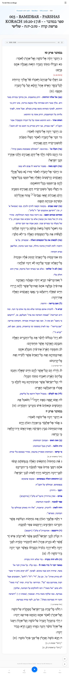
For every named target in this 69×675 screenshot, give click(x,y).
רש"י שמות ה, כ (53, 643)
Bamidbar (35, 11)
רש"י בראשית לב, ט (51, 648)
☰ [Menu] (65, 2)
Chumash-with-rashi (23, 11)
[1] (32, 194)
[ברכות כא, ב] (57, 75)
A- (64, 664)
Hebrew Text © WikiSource (44, 664)
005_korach (44, 11)
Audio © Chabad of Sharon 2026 (26, 664)
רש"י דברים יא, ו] (57, 366)
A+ (65, 659)
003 (51, 11)
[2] (32, 399)
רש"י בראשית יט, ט (54, 457)
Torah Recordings (9, 3)
